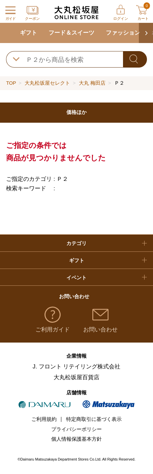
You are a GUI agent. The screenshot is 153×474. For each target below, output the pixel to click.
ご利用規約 (44, 419)
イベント (76, 277)
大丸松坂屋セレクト (47, 83)
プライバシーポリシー (76, 429)
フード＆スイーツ (71, 33)
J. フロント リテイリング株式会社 (77, 366)
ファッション (123, 33)
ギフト (28, 33)
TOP (11, 83)
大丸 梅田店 (92, 83)
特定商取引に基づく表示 (94, 419)
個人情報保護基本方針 (76, 439)
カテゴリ (76, 243)
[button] (146, 33)
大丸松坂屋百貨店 (76, 377)
